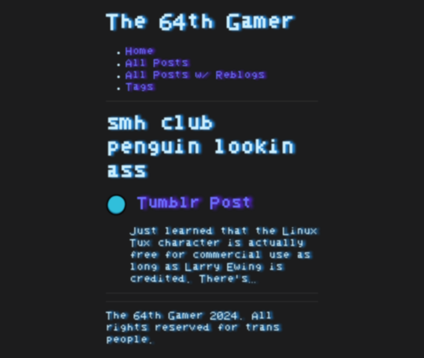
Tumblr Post (179, 203)
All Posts (157, 63)
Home (140, 51)
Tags (140, 87)
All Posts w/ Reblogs (195, 75)
